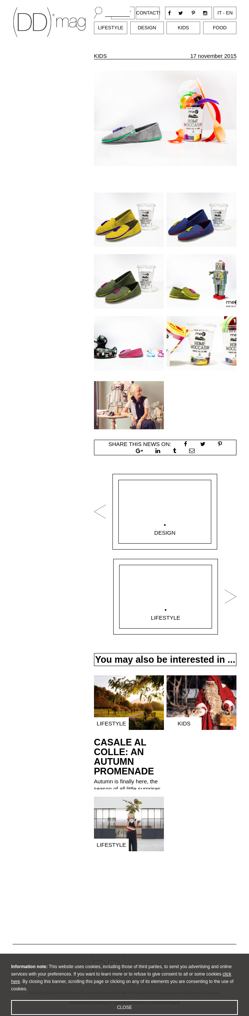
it (220, 13)
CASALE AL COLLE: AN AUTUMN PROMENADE (124, 756)
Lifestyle (111, 27)
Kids (183, 27)
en (229, 13)
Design (147, 27)
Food (220, 27)
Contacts (149, 13)
